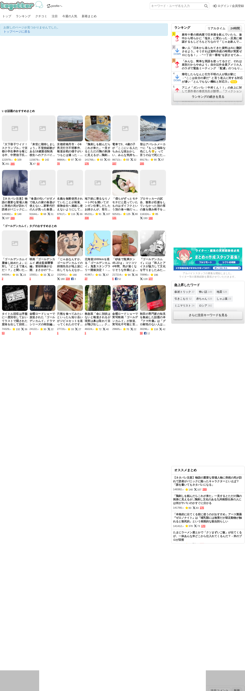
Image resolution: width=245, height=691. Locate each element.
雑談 (83, 650)
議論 (32, 650)
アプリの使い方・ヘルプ (136, 621)
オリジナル (91, 621)
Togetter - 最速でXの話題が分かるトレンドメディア (22, 6)
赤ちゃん (204, 298)
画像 (32, 656)
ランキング (23, 16)
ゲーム (152, 650)
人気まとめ (40, 621)
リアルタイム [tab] (216, 28)
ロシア (205, 305)
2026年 (52, 636)
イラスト (14, 656)
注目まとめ (7, 621)
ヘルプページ (109, 621)
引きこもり (183, 298)
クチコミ (41, 16)
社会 (24, 650)
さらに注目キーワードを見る (208, 315)
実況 (40, 650)
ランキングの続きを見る (208, 96)
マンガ (162, 650)
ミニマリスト (184, 305)
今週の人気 (69, 16)
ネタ (24, 656)
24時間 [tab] (235, 28)
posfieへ (54, 6)
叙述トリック (184, 291)
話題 (17, 650)
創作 (3, 656)
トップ (6, 16)
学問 (91, 650)
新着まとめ (89, 16)
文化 (118, 650)
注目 (55, 16)
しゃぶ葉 (224, 298)
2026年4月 (23, 636)
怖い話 (205, 291)
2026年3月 (39, 636)
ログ (62, 650)
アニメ (141, 650)
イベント (51, 650)
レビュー (72, 650)
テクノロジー (105, 650)
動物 (40, 656)
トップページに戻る (16, 31)
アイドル (129, 650)
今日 (3, 636)
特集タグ (6, 665)
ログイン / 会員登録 (228, 6)
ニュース (6, 650)
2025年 (64, 636)
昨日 (11, 636)
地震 (222, 291)
